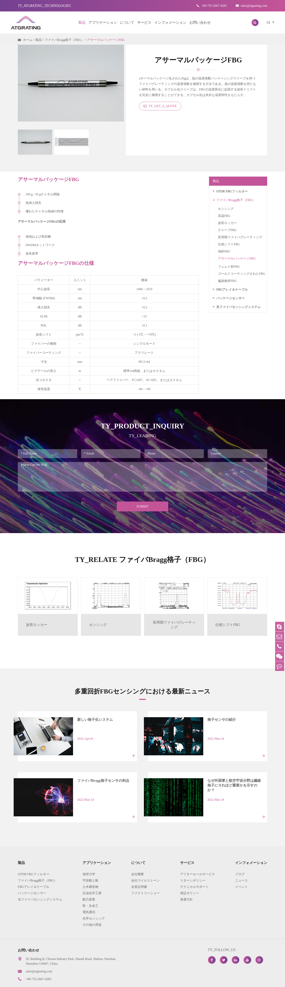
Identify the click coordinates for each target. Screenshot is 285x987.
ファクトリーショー (145, 878)
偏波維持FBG (227, 280)
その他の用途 (92, 909)
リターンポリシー (192, 865)
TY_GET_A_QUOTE (160, 106)
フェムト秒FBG (229, 266)
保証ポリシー (189, 878)
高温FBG (224, 215)
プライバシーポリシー (223, 981)
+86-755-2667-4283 (211, 5)
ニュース (241, 865)
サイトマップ (190, 981)
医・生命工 (90, 890)
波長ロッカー (227, 223)
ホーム (27, 39)
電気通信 (89, 897)
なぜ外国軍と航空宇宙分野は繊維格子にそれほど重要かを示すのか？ (228, 775)
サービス (144, 22)
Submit (142, 506)
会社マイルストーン (145, 865)
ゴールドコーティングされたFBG (241, 273)
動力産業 (89, 884)
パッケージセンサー (230, 298)
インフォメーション (170, 22)
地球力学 (89, 859)
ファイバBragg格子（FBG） (64, 39)
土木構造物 (90, 871)
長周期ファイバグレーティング (240, 237)
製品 (82, 22)
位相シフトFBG (229, 244)
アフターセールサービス (197, 859)
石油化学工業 (92, 878)
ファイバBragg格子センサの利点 (92, 773)
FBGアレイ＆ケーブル (232, 289)
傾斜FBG (224, 251)
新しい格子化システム (84, 719)
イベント (241, 871)
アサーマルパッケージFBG (106, 39)
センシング (226, 208)
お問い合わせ (200, 22)
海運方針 (186, 884)
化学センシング (94, 903)
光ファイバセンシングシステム (238, 307)
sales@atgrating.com (251, 5)
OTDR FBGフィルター (232, 191)
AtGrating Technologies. (43, 981)
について (127, 22)
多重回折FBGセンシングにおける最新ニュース (142, 690)
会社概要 (137, 859)
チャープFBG (227, 230)
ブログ (240, 859)
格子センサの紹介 (210, 719)
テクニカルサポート (194, 871)
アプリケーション (102, 22)
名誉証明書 (139, 871)
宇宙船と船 (90, 865)
